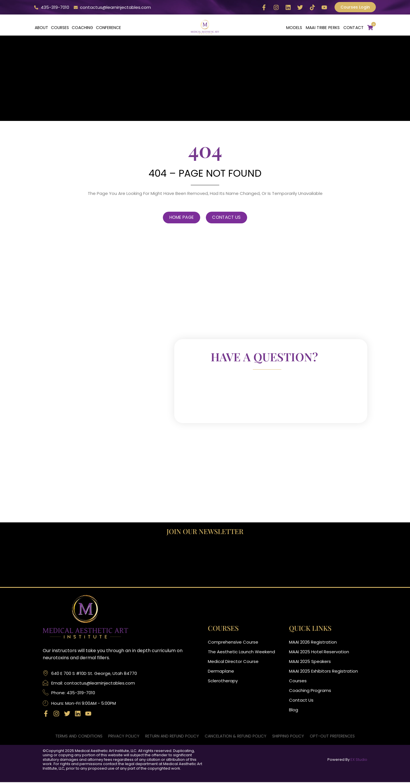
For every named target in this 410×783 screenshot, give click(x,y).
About (41, 27)
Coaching (82, 27)
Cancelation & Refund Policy (235, 736)
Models (294, 27)
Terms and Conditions (78, 736)
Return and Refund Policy (172, 736)
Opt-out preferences (332, 736)
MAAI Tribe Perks (323, 27)
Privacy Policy (124, 736)
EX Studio (358, 760)
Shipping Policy (288, 736)
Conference (108, 27)
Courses (60, 27)
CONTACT (353, 27)
